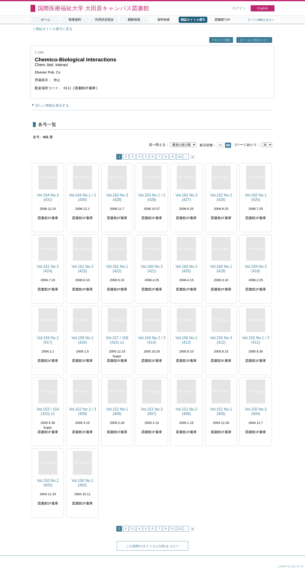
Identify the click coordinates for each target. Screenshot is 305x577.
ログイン (239, 8)
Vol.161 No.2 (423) (82, 268)
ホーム (45, 19)
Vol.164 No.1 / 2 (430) (82, 197)
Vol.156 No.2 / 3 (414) (151, 340)
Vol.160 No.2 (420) (187, 268)
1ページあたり (246, 145)
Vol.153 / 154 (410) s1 (48, 411)
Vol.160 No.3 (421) (152, 268)
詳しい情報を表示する (52, 105)
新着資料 (75, 19)
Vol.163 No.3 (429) (117, 197)
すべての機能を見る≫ (261, 19)
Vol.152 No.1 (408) (117, 411)
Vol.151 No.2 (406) (187, 411)
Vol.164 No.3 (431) (48, 197)
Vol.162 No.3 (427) (187, 197)
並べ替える (157, 145)
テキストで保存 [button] (221, 40)
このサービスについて (291, 566)
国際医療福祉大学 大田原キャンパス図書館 (93, 8)
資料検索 (163, 19)
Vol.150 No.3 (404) (256, 411)
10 (179, 156)
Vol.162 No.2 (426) (221, 197)
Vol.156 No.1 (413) (187, 340)
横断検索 (134, 19)
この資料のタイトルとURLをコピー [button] (152, 546)
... (186, 156)
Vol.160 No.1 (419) (221, 268)
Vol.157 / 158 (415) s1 (117, 340)
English (262, 8)
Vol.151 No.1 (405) (221, 411)
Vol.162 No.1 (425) (256, 197)
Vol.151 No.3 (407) (152, 411)
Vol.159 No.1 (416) (82, 340)
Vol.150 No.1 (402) (82, 483)
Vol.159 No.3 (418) (256, 268)
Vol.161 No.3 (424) (48, 268)
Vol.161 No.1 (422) (117, 268)
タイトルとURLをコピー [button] (254, 40)
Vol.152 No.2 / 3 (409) (82, 411)
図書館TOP (222, 19)
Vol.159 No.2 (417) (48, 340)
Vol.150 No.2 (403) (48, 483)
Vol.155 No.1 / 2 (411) (255, 340)
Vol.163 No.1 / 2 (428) (151, 197)
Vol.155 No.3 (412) (221, 340)
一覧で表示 (220, 145)
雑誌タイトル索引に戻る (54, 29)
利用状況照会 (104, 19)
